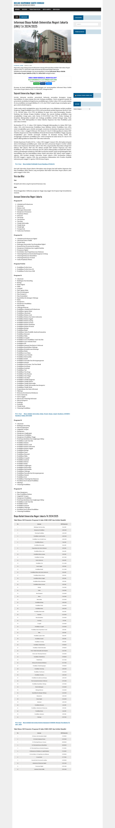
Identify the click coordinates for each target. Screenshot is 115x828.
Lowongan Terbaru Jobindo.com (85, 91)
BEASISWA (21, 9)
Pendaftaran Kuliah (31, 9)
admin (18, 66)
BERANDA (14, 9)
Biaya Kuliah (53, 9)
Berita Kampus (43, 9)
